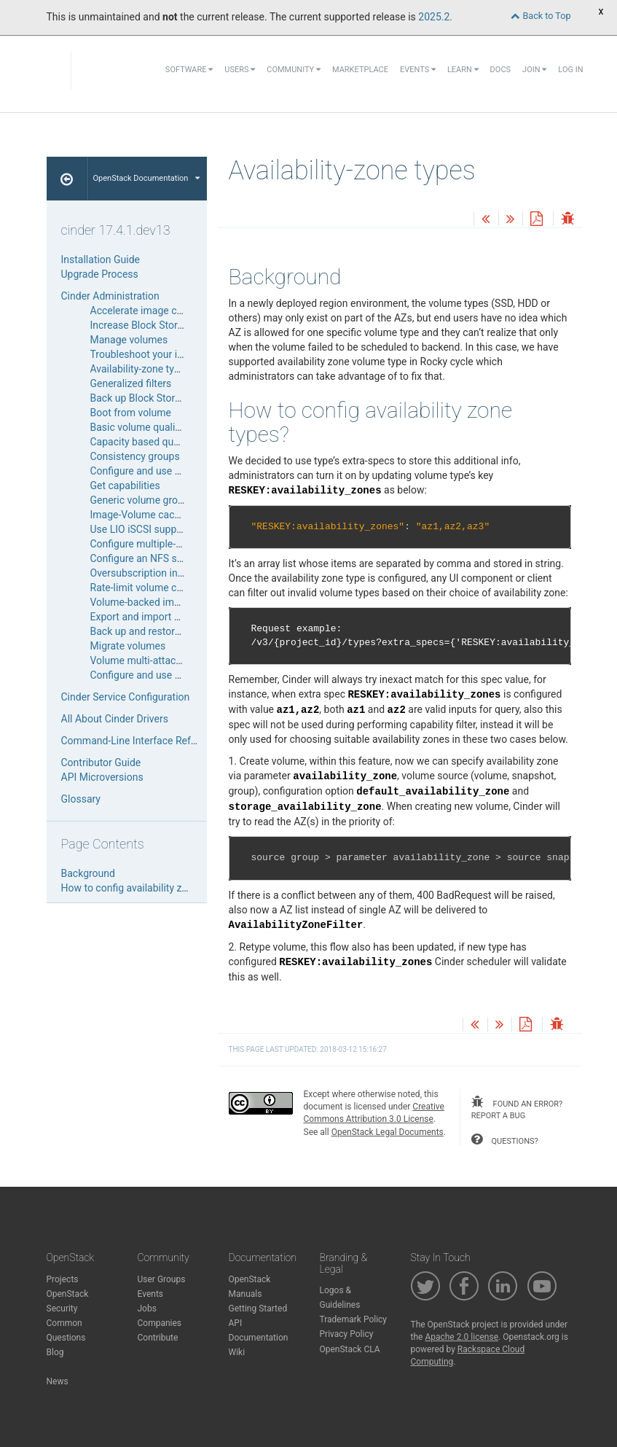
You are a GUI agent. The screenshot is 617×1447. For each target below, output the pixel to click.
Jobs (147, 1308)
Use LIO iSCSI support (139, 529)
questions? (504, 1139)
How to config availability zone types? (146, 888)
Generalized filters (131, 383)
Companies (160, 1323)
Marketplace (360, 69)
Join (534, 69)
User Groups (162, 1279)
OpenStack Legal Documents (387, 1132)
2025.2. (435, 17)
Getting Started (258, 1308)
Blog (55, 1352)
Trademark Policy (354, 1319)
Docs (500, 69)
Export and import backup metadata (172, 617)
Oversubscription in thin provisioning (172, 573)
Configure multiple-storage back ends (174, 544)
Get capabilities (125, 485)
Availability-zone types (140, 369)
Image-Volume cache (138, 514)
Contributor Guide (101, 762)
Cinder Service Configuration (125, 697)
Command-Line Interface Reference (141, 740)
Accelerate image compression (160, 310)
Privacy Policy (347, 1334)
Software (189, 69)
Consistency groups (135, 456)
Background (88, 873)
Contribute (158, 1338)
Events (418, 69)
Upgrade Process (99, 274)
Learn (463, 69)
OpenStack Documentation (146, 178)
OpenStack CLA (350, 1349)
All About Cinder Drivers (114, 719)
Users (239, 69)
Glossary (81, 799)
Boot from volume (130, 412)
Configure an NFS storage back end (170, 558)
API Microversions (102, 777)
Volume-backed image (140, 602)
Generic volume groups (142, 500)
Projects (63, 1279)
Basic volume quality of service (160, 427)
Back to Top (540, 15)
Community (294, 69)
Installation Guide (101, 259)
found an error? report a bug (516, 1108)
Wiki (237, 1352)
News (57, 1381)
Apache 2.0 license (461, 1337)
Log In (570, 69)
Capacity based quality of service (165, 442)
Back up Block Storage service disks (172, 398)
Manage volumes (129, 340)
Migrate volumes (128, 646)
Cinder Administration (110, 296)
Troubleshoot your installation (157, 354)
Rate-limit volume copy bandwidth (166, 587)
